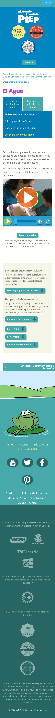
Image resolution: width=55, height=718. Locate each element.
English (47, 2)
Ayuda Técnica (27, 503)
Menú (29, 62)
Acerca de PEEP (27, 449)
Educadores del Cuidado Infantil (12, 104)
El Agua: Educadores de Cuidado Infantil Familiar (27, 76)
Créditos (11, 493)
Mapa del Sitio (17, 498)
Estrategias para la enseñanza (31, 74)
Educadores (8, 74)
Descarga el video (27, 235)
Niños (10, 444)
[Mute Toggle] (39, 221)
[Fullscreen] (48, 221)
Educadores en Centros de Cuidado (33, 104)
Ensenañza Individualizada (16, 82)
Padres (24, 444)
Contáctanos (39, 498)
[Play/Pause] (7, 221)
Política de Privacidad (35, 493)
